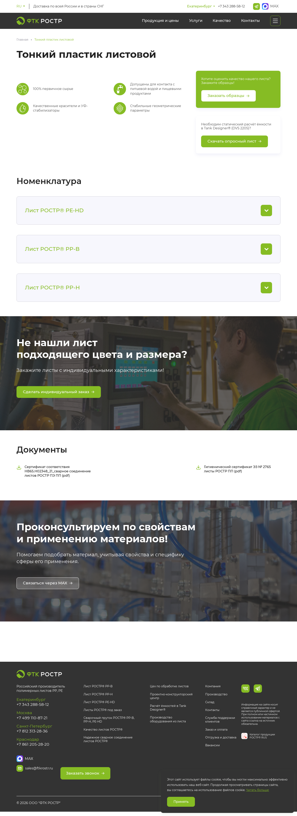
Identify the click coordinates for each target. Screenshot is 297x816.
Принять (181, 802)
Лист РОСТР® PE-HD (99, 703)
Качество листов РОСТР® (103, 730)
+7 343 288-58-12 (231, 6)
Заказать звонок (110, 770)
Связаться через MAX (49, 585)
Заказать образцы (229, 96)
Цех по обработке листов (169, 687)
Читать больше (257, 790)
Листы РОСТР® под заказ (103, 711)
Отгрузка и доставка (220, 738)
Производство (216, 695)
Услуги (195, 20)
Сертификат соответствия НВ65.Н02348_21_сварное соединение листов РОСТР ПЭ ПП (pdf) (53, 473)
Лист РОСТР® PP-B (98, 687)
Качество (222, 20)
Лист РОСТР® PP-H (98, 695)
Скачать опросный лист (236, 142)
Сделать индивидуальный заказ (61, 394)
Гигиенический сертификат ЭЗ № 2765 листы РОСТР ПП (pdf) (233, 471)
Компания (212, 687)
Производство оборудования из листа (168, 720)
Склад (209, 703)
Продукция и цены (160, 20)
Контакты (250, 20)
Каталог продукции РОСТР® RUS (262, 737)
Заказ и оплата (216, 730)
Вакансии (212, 746)
